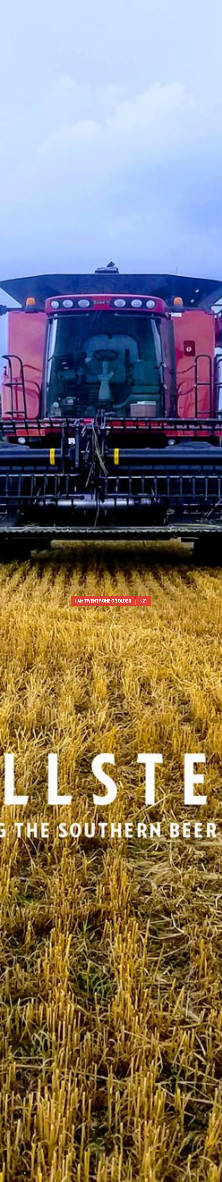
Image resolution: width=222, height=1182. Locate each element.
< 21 (143, 601)
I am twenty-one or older (103, 601)
